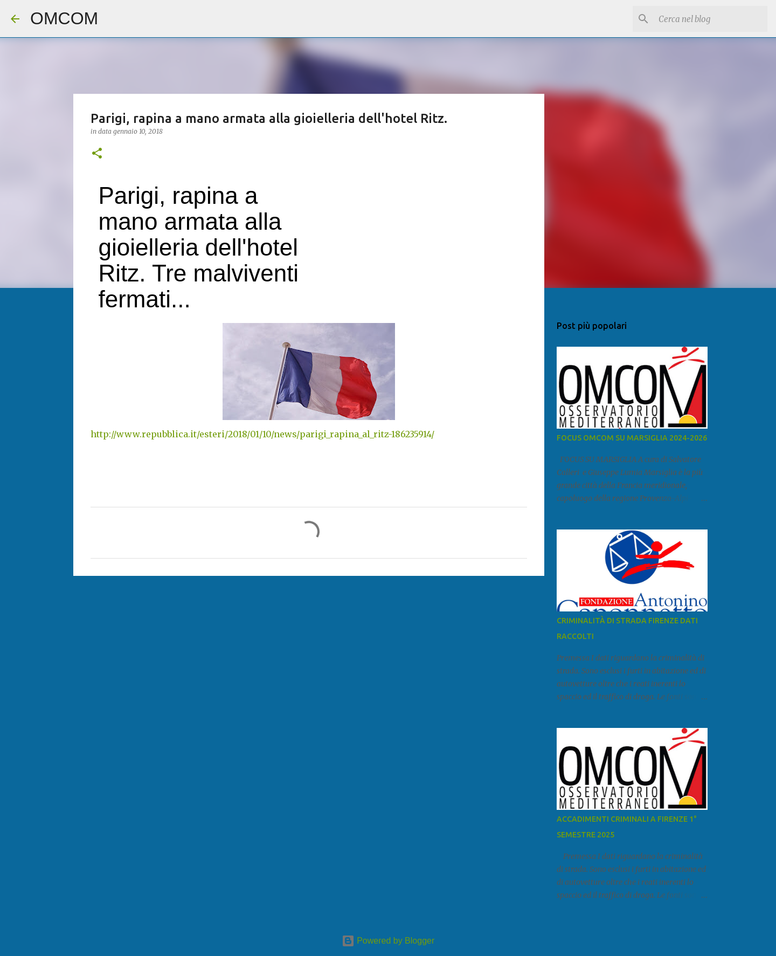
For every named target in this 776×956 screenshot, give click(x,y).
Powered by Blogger (388, 940)
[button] (97, 154)
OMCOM (64, 18)
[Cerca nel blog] (710, 19)
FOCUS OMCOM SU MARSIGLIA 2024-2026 (632, 438)
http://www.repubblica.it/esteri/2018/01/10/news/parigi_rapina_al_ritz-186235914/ (262, 434)
